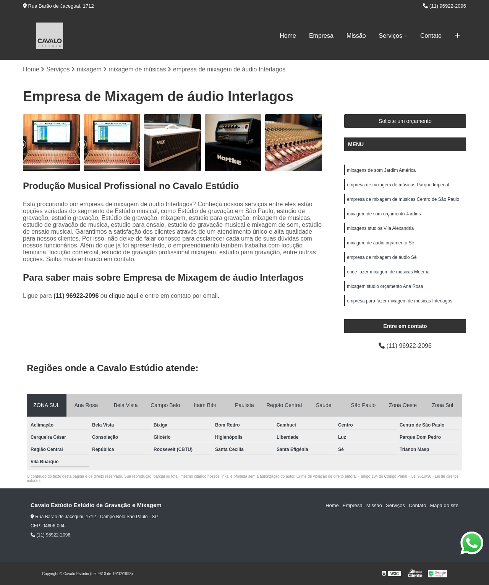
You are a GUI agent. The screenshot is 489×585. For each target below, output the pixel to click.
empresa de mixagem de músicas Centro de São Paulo (403, 199)
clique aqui (123, 295)
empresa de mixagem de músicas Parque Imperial (398, 184)
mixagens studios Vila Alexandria (380, 228)
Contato (431, 35)
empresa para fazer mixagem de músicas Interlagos (399, 301)
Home (288, 35)
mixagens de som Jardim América (381, 170)
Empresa (321, 35)
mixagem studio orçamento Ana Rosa (385, 286)
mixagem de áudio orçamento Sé (380, 243)
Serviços (390, 35)
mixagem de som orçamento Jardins (384, 214)
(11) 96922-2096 (444, 6)
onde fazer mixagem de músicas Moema (388, 272)
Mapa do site (444, 505)
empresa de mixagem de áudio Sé (382, 257)
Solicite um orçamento (405, 121)
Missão (356, 35)
